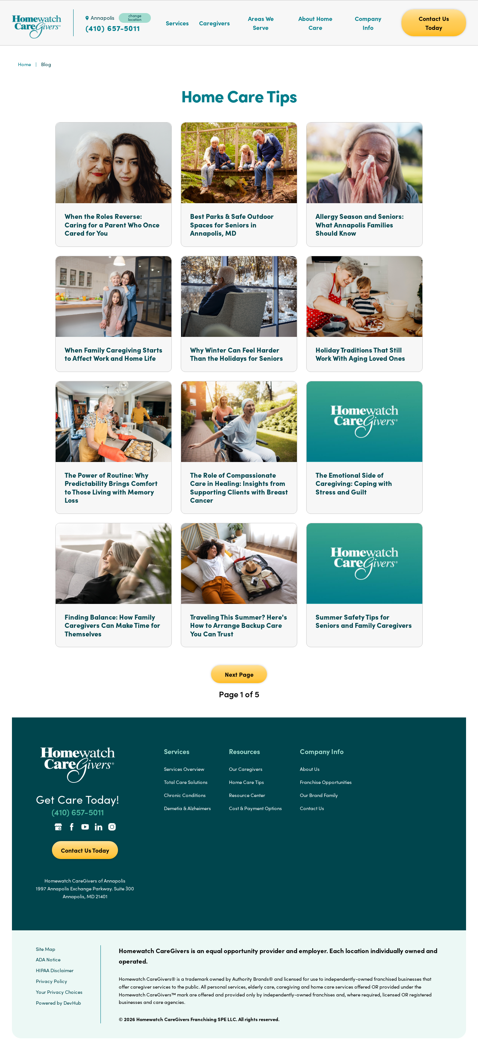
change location (135, 17)
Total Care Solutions (186, 782)
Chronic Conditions (185, 795)
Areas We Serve (261, 22)
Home (24, 64)
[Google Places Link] (58, 827)
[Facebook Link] (71, 827)
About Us (310, 769)
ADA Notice (48, 959)
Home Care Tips (246, 782)
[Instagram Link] (112, 827)
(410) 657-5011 (113, 28)
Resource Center (247, 795)
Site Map (45, 949)
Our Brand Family (319, 795)
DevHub (72, 1002)
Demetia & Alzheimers (187, 808)
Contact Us (312, 808)
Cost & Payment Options (255, 808)
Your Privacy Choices (59, 992)
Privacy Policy (51, 981)
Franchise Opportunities (326, 782)
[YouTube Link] (85, 827)
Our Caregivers (246, 769)
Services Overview (184, 769)
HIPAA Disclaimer (55, 970)
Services (177, 23)
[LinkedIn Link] (98, 827)
